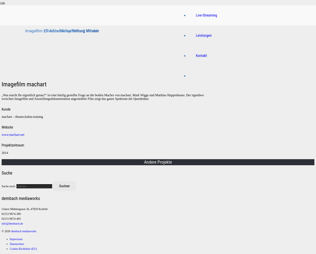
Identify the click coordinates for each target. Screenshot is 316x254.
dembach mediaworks (23, 231)
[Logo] (111, 65)
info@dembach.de (12, 223)
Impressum (16, 239)
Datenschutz (17, 244)
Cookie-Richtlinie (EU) (23, 248)
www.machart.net (13, 134)
